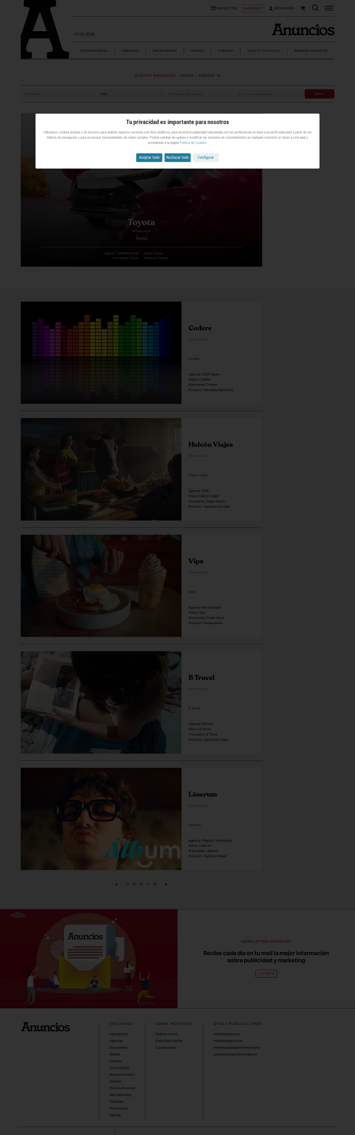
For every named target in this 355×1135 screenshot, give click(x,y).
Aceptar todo (149, 157)
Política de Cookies (193, 143)
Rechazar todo (177, 157)
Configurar (206, 157)
